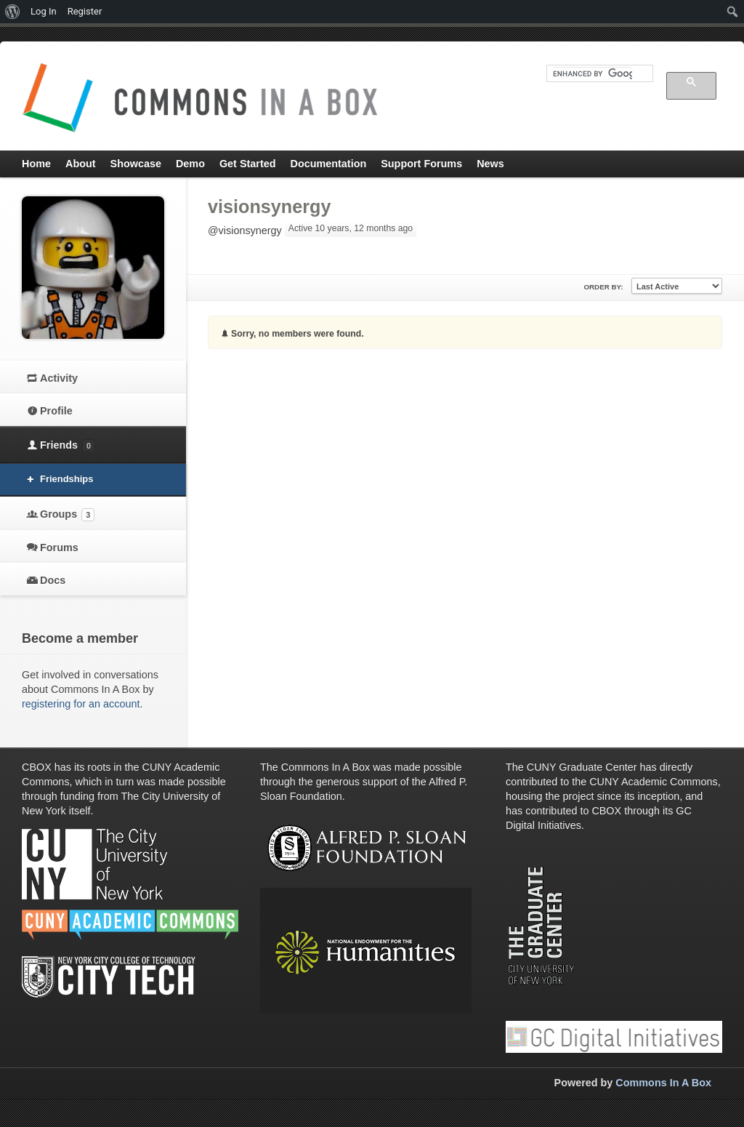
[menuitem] (12, 11)
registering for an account (81, 704)
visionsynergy (269, 206)
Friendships (66, 478)
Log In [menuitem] (44, 11)
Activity (59, 378)
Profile (56, 411)
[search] (592, 73)
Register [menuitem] (85, 11)
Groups (67, 514)
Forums (59, 547)
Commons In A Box (663, 1082)
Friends (67, 445)
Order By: (603, 287)
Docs (52, 580)
